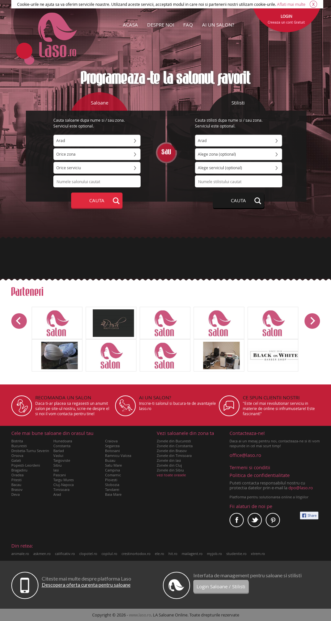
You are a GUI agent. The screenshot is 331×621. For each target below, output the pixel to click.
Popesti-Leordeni (25, 465)
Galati (16, 460)
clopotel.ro (88, 553)
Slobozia (112, 484)
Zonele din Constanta (175, 445)
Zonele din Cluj (169, 465)
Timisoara (61, 489)
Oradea (17, 474)
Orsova (17, 455)
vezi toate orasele (171, 474)
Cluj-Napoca (63, 484)
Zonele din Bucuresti (174, 440)
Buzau (110, 460)
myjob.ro (214, 553)
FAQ (188, 24)
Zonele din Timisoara (174, 455)
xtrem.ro (258, 553)
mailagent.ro (192, 553)
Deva (15, 494)
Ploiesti (111, 479)
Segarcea (112, 445)
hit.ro (172, 553)
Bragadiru (19, 470)
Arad (57, 494)
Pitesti (16, 479)
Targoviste (61, 460)
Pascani (59, 474)
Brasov (17, 489)
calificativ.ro (65, 553)
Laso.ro (57, 35)
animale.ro (20, 553)
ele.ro (159, 553)
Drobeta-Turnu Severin (30, 450)
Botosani (112, 450)
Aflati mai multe (291, 4)
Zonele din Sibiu (170, 470)
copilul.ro (109, 553)
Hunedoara (62, 440)
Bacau (16, 484)
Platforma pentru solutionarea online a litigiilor (269, 496)
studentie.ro (236, 553)
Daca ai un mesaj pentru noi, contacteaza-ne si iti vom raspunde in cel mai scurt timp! (275, 439)
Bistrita (17, 440)
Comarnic (113, 474)
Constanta (61, 445)
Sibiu (57, 465)
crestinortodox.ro (136, 553)
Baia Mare (113, 494)
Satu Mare (113, 465)
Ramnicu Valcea (118, 455)
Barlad (58, 450)
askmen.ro (42, 553)
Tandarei (112, 489)
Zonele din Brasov (172, 450)
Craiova (111, 440)
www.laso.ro (140, 614)
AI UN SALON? (218, 24)
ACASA (130, 24)
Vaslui (58, 455)
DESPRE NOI (160, 24)
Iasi (56, 470)
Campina (112, 470)
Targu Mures (63, 479)
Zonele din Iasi (169, 460)
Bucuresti (19, 445)
